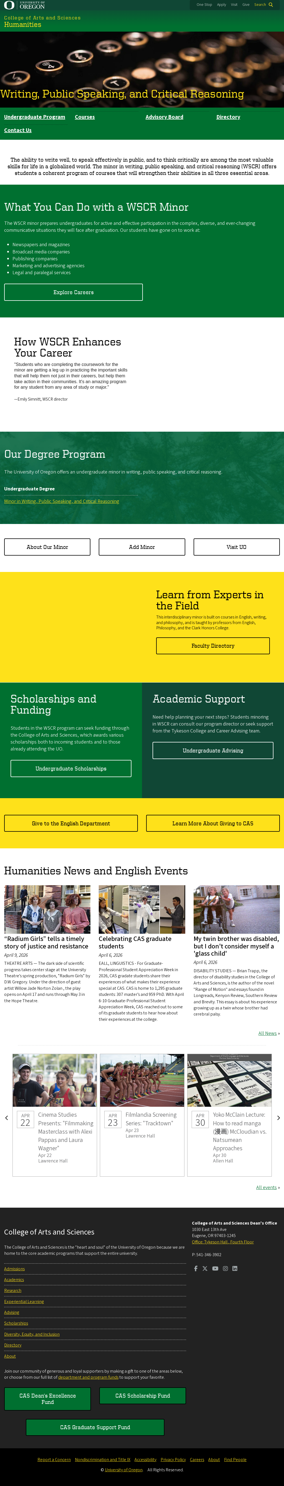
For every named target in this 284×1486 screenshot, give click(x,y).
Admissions (14, 1269)
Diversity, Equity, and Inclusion (32, 1334)
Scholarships (16, 1323)
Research (12, 1290)
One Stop (204, 4)
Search (260, 4)
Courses (85, 117)
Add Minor (142, 546)
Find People (235, 1460)
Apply (221, 4)
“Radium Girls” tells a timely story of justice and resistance (46, 942)
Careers (197, 1460)
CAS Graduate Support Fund (95, 1427)
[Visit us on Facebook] (196, 1269)
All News (267, 1033)
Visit (234, 4)
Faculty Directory (213, 645)
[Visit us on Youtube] (215, 1269)
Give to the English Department (71, 823)
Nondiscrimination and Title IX (102, 1460)
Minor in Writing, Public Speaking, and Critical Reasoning (61, 501)
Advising (11, 1312)
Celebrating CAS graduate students (135, 942)
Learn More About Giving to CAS (213, 823)
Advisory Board (164, 117)
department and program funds (88, 1377)
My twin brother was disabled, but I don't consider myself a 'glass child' (236, 946)
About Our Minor (47, 546)
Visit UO (237, 546)
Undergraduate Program (34, 117)
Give (246, 4)
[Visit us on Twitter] (205, 1269)
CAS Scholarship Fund (142, 1395)
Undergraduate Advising (213, 750)
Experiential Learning (24, 1302)
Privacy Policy (173, 1460)
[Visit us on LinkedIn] (235, 1269)
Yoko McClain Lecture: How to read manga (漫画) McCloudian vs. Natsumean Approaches (229, 1115)
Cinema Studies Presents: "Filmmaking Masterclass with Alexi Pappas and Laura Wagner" (54, 1115)
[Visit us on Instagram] (225, 1269)
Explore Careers (74, 292)
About (10, 1356)
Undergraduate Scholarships (71, 768)
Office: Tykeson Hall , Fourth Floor (223, 1242)
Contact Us (18, 130)
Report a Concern (54, 1460)
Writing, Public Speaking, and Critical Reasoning (122, 93)
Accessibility (145, 1460)
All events (266, 1187)
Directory (228, 117)
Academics (14, 1280)
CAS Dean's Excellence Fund (47, 1398)
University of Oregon (124, 1470)
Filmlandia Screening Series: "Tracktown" (142, 1115)
